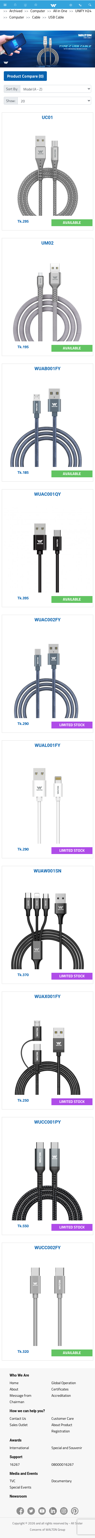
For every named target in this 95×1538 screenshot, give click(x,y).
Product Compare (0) (25, 76)
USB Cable (56, 17)
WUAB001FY (47, 368)
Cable (36, 17)
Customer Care (62, 1418)
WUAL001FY (47, 745)
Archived (15, 10)
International (19, 1447)
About (14, 1389)
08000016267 (62, 1464)
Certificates (60, 1389)
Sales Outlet (19, 1424)
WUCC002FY (47, 1247)
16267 (15, 1464)
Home (14, 1382)
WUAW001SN (48, 870)
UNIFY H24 (83, 10)
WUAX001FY (47, 996)
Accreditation (61, 1395)
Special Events (20, 1487)
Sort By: (12, 88)
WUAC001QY (47, 494)
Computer (37, 10)
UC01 (47, 117)
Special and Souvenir (66, 1447)
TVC (12, 1480)
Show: (10, 100)
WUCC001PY (47, 1122)
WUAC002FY (47, 619)
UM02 (47, 243)
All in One (60, 10)
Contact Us (18, 1418)
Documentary (61, 1480)
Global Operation (63, 1382)
